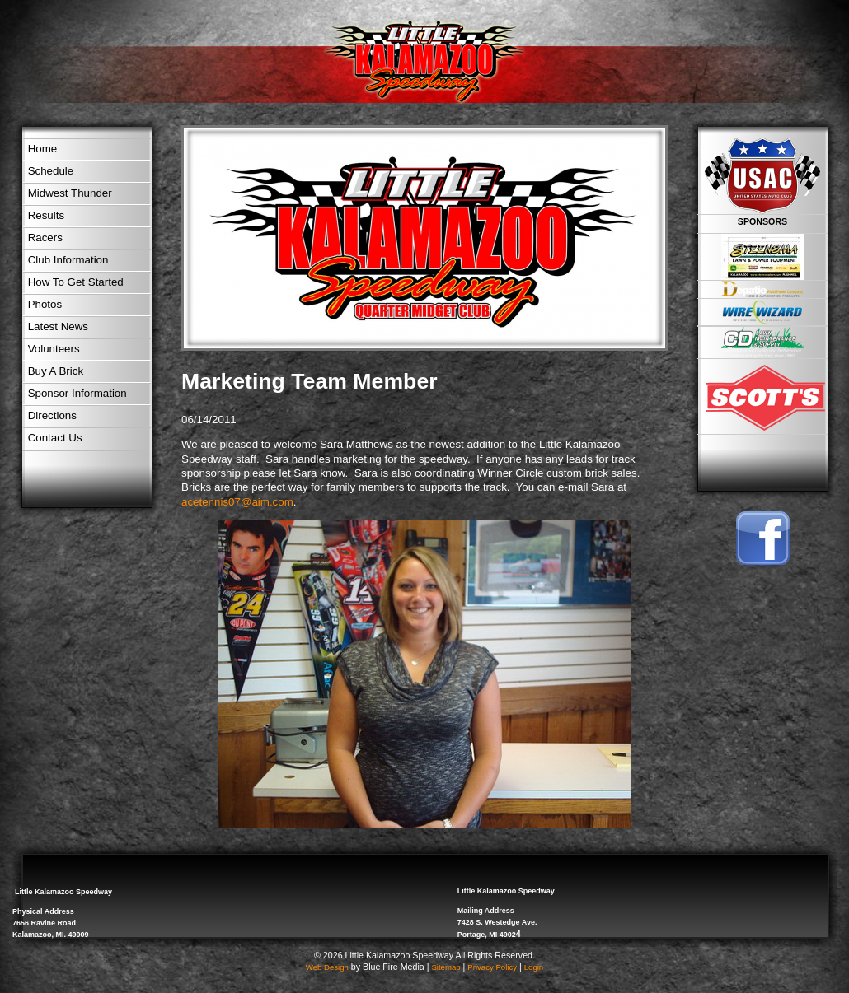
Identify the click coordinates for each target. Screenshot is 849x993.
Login (533, 967)
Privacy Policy (492, 967)
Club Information (68, 260)
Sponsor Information (77, 393)
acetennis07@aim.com (237, 502)
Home (43, 148)
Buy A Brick (55, 371)
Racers (45, 237)
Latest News (58, 326)
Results (46, 215)
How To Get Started (76, 282)
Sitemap (445, 967)
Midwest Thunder (70, 193)
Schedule (51, 171)
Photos (45, 304)
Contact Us (55, 437)
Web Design (327, 967)
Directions (52, 415)
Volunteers (54, 349)
